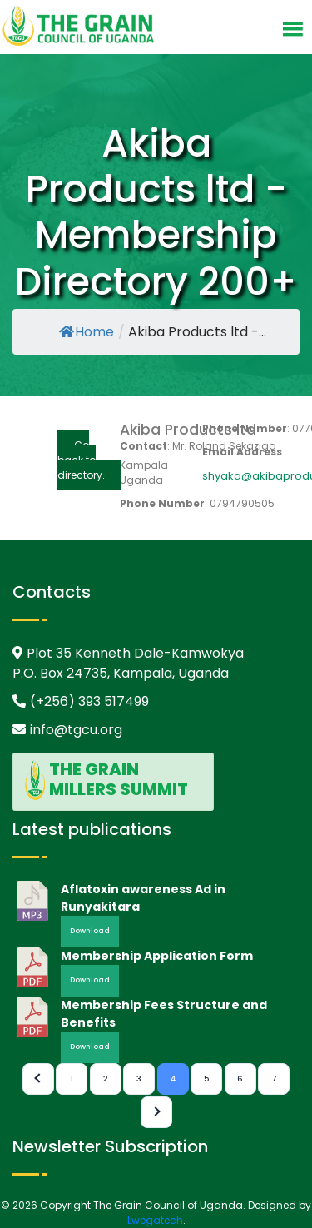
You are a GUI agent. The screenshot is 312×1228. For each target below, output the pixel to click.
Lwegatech (155, 1220)
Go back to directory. (81, 460)
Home (86, 331)
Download (90, 931)
